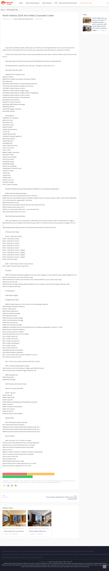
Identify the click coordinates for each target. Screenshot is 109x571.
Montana (25, 565)
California (25, 563)
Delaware (44, 563)
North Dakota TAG (37, 557)
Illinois (65, 563)
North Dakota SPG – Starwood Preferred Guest (52, 554)
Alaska (10, 563)
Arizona (15, 563)
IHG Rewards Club (86, 3)
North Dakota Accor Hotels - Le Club (12, 551)
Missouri (21, 565)
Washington (67, 566)
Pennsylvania (101, 565)
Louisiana (87, 563)
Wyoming (86, 566)
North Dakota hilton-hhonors (30, 554)
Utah (52, 566)
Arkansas (20, 563)
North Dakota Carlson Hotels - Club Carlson (82, 551)
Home (21, 3)
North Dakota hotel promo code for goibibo (41, 474)
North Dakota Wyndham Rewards (11, 557)
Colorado (31, 563)
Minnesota (9, 565)
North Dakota (80, 565)
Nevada (36, 565)
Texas (49, 566)
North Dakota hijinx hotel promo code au (14, 474)
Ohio (85, 565)
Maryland (96, 563)
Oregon (95, 565)
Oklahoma (90, 565)
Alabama (5, 563)
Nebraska (31, 565)
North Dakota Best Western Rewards (33, 551)
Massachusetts (103, 563)
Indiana (69, 563)
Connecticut (37, 563)
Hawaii (58, 563)
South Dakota (37, 566)
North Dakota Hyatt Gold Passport (11, 554)
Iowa (73, 563)
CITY (71, 561)
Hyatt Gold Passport (33, 3)
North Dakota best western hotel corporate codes (17, 476)
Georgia (53, 563)
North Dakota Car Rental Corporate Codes (57, 551)
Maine (91, 563)
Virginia (61, 566)
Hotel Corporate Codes (55, 561)
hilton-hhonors (47, 3)
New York (64, 565)
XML (68, 561)
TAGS (64, 561)
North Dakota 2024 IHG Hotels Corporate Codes (37, 531)
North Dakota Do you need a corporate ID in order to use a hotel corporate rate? (14, 531)
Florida (49, 563)
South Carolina (29, 566)
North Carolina (71, 565)
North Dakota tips (26, 557)
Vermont (56, 566)
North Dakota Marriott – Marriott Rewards (78, 554)
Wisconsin (80, 566)
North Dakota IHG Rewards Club (23, 19)
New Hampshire (43, 565)
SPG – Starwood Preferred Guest (66, 3)
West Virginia (74, 566)
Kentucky (81, 563)
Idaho (61, 563)
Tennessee (44, 566)
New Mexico (58, 565)
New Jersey (51, 565)
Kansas (77, 563)
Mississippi (15, 565)
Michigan (4, 565)
